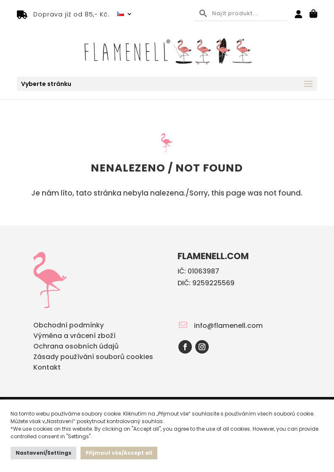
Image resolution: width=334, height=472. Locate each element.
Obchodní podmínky (68, 326)
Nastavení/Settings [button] (43, 452)
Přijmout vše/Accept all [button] (119, 452)
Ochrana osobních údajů (76, 347)
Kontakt (47, 368)
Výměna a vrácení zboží (74, 336)
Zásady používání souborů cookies (93, 357)
